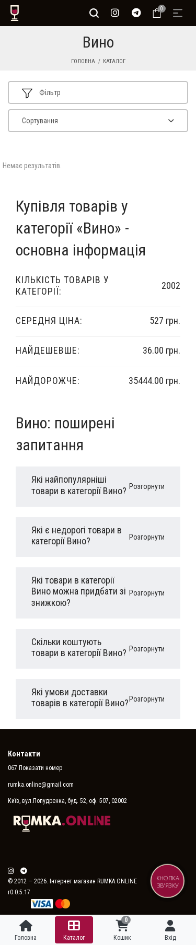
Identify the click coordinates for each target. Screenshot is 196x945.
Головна (83, 61)
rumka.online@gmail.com (41, 784)
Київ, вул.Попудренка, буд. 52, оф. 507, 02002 (67, 800)
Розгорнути (147, 486)
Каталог (114, 61)
